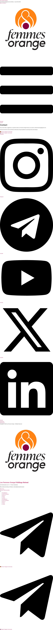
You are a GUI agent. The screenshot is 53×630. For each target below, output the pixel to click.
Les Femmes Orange (14, 482)
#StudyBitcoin (4, 492)
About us (3, 495)
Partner (3, 496)
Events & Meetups (5, 494)
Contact (3, 497)
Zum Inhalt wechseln (4, 0)
